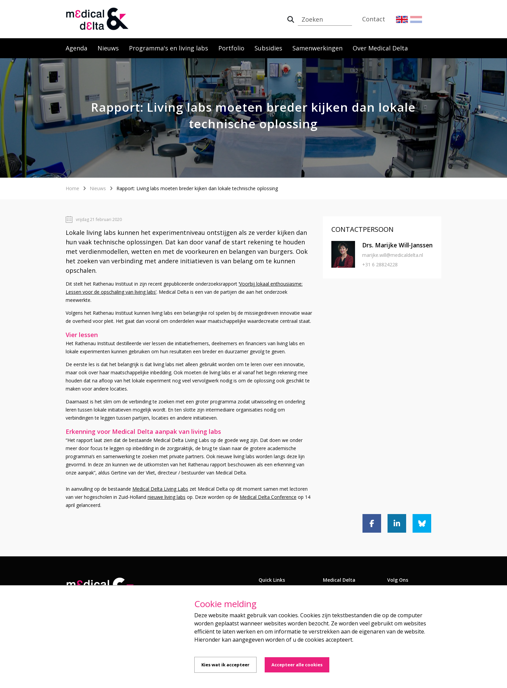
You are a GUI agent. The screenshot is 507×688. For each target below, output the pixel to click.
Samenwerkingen (317, 48)
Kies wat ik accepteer (225, 665)
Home (72, 188)
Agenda (76, 48)
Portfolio (231, 48)
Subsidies (268, 48)
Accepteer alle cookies (297, 665)
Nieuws (108, 48)
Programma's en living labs (168, 48)
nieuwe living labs (166, 497)
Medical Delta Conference (268, 497)
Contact (373, 19)
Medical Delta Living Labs (160, 489)
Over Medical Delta (380, 48)
